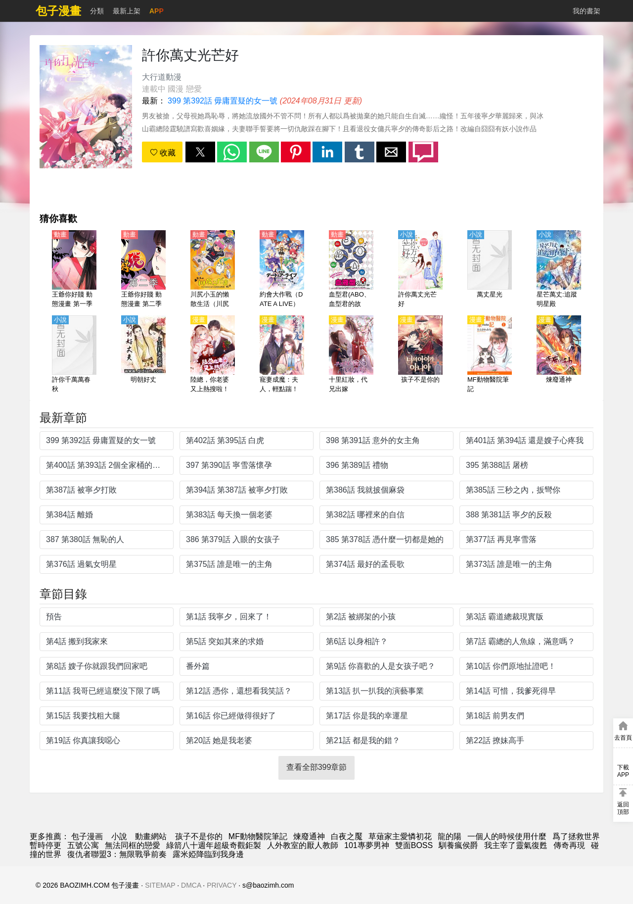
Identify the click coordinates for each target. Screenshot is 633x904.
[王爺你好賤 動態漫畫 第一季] (74, 269)
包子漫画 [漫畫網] (87, 836)
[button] (200, 152)
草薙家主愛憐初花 (400, 836)
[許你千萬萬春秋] (74, 355)
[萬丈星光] (489, 269)
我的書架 (586, 11)
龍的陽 (449, 836)
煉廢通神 (309, 836)
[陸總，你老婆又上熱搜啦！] (212, 355)
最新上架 (126, 11)
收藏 (163, 153)
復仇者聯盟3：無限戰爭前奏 (117, 854)
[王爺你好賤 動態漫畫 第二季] (143, 269)
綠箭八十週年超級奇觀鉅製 (213, 845)
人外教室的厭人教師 (302, 845)
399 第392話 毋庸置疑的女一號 (222, 101)
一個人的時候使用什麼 (506, 836)
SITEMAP (160, 885)
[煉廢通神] (559, 355)
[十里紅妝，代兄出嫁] (351, 355)
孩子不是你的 (199, 836)
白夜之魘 (346, 836)
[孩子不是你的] (420, 355)
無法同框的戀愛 (132, 845)
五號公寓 (83, 845)
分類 (97, 11)
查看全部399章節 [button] (316, 767)
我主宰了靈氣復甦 (515, 845)
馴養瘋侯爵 (458, 845)
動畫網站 (151, 836)
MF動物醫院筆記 (257, 836)
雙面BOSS (414, 845)
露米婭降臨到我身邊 (208, 854)
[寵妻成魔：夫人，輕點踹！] (282, 355)
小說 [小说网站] (119, 836)
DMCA (191, 885)
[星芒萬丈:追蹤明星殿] (559, 269)
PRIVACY (221, 885)
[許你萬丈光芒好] (420, 269)
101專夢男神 (366, 845)
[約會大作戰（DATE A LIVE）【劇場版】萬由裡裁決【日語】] (282, 269)
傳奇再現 (569, 845)
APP (156, 11)
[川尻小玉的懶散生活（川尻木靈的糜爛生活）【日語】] (212, 269)
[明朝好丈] (143, 355)
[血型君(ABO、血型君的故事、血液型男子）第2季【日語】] (351, 269)
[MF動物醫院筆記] (489, 355)
